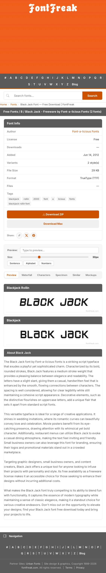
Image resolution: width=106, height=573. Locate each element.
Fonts (14, 104)
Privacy (80, 567)
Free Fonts (10, 111)
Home (3, 104)
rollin (26, 199)
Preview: (12, 250)
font (46, 199)
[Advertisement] (53, 45)
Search (92, 95)
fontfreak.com (30, 567)
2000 (36, 199)
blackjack (14, 199)
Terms (68, 567)
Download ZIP (53, 214)
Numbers (46, 263)
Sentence (15, 263)
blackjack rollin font (19, 203)
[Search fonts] (46, 95)
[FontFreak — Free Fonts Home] (53, 8)
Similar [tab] (76, 274)
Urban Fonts (33, 563)
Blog (75, 84)
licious (61, 199)
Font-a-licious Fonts (75, 111)
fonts (72, 199)
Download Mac (53, 223)
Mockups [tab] (91, 274)
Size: (10, 257)
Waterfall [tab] (27, 274)
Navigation (13, 536)
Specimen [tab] (61, 274)
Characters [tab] (43, 274)
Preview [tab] (11, 274)
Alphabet (30, 263)
